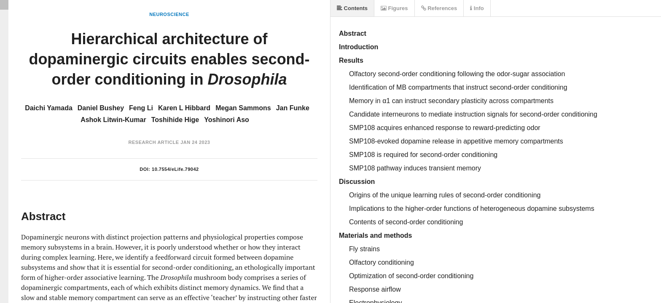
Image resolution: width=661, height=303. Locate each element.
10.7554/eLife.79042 (175, 169)
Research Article (154, 142)
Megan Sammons (243, 108)
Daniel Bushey (101, 108)
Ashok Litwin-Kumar (113, 119)
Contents (352, 8)
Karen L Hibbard (184, 108)
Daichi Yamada (49, 108)
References (439, 8)
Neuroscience (169, 14)
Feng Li (141, 108)
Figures (394, 8)
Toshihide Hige (175, 119)
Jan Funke (292, 108)
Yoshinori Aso (226, 119)
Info (477, 8)
